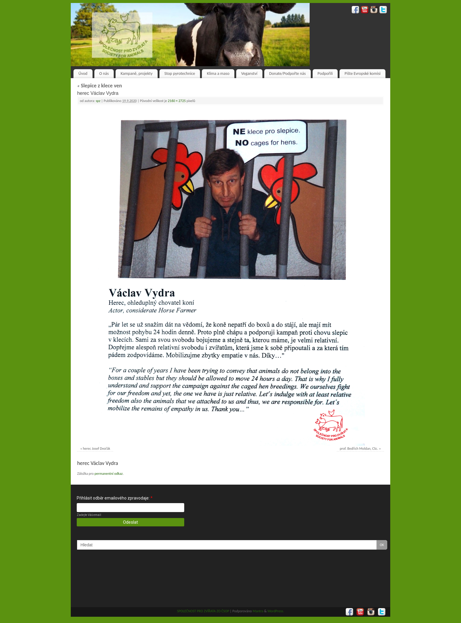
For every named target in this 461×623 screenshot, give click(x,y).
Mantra (258, 611)
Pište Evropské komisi (362, 73)
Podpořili (325, 73)
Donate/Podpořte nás (287, 73)
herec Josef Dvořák (96, 448)
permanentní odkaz (108, 473)
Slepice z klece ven (99, 85)
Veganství (249, 73)
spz (98, 101)
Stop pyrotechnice (180, 73)
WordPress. (276, 611)
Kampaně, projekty (137, 73)
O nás (104, 73)
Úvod (83, 73)
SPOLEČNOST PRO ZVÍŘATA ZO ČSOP (203, 611)
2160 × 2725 (177, 101)
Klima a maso (218, 73)
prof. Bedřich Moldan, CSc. (359, 448)
